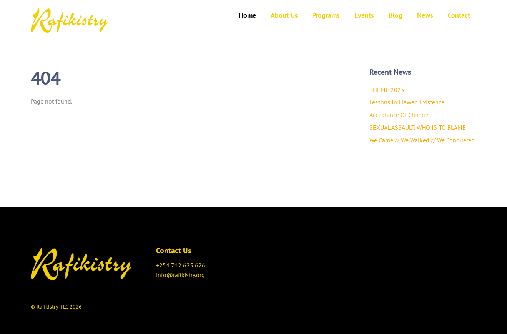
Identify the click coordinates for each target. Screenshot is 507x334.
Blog (395, 15)
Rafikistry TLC (52, 306)
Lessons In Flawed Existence (406, 102)
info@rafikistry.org (180, 275)
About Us (284, 15)
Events (364, 15)
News (425, 15)
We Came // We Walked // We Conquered (422, 140)
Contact (459, 15)
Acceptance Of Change (398, 115)
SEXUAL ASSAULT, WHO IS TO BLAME (417, 127)
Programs (326, 15)
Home (247, 15)
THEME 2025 (386, 90)
